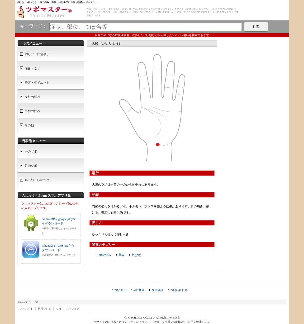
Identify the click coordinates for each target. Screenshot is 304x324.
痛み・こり (32, 68)
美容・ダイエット (37, 82)
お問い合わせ (178, 290)
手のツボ (31, 151)
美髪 (122, 255)
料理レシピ (44, 308)
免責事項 (157, 290)
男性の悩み (32, 111)
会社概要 (139, 290)
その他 (29, 125)
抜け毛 (136, 255)
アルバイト (26, 308)
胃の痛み (105, 255)
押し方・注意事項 (37, 54)
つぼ (58, 308)
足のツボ (31, 165)
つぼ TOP (120, 290)
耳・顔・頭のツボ (37, 180)
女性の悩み (32, 97)
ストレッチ (72, 308)
